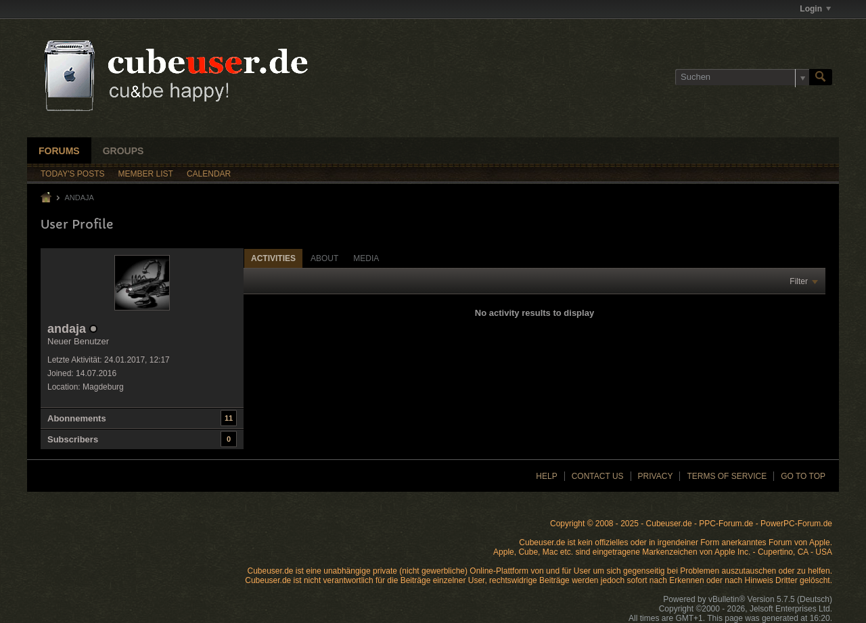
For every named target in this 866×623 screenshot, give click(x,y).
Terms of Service (727, 476)
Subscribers (72, 439)
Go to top (803, 476)
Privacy (655, 476)
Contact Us (598, 476)
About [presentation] (324, 258)
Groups (123, 150)
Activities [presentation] (273, 258)
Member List (145, 174)
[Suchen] (742, 77)
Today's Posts (73, 174)
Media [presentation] (366, 258)
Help (546, 476)
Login (815, 9)
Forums (59, 150)
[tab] (273, 258)
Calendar (209, 174)
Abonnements (76, 418)
